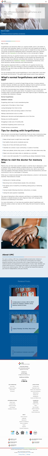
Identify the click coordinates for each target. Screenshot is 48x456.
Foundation (35, 400)
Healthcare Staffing (24, 377)
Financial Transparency (24, 428)
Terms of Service (28, 452)
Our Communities (12, 384)
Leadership (24, 418)
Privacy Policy (20, 452)
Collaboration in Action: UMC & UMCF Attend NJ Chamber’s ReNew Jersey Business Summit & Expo (23, 304)
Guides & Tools (35, 403)
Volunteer (24, 426)
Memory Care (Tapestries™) (35, 389)
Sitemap (28, 454)
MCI (9, 66)
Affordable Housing (12, 400)
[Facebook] (21, 381)
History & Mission (24, 416)
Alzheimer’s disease (19, 60)
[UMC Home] (6, 1)
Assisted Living (35, 386)
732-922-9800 (24, 373)
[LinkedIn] (26, 381)
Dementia (13, 53)
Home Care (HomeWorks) (36, 391)
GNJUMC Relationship (36, 412)
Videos (35, 405)
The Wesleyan (12, 407)
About (24, 414)
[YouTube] (24, 381)
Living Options (35, 384)
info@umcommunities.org (24, 374)
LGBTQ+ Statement (35, 408)
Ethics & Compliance (24, 423)
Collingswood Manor (12, 388)
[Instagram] (23, 381)
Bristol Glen (12, 386)
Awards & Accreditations (24, 421)
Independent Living (35, 388)
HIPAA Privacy (35, 410)
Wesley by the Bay (12, 405)
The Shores (12, 391)
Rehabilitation (35, 396)
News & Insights (5, 30)
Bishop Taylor (12, 402)
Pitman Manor (12, 389)
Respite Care (35, 394)
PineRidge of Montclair (12, 408)
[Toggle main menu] (46, 2)
